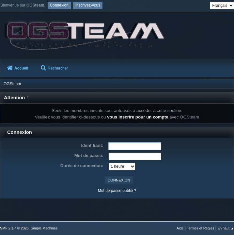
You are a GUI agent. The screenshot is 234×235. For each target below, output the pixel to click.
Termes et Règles (200, 228)
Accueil (17, 68)
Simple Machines (44, 228)
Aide (180, 228)
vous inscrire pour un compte (137, 117)
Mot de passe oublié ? (117, 190)
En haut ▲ (225, 228)
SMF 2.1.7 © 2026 (14, 228)
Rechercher (54, 68)
